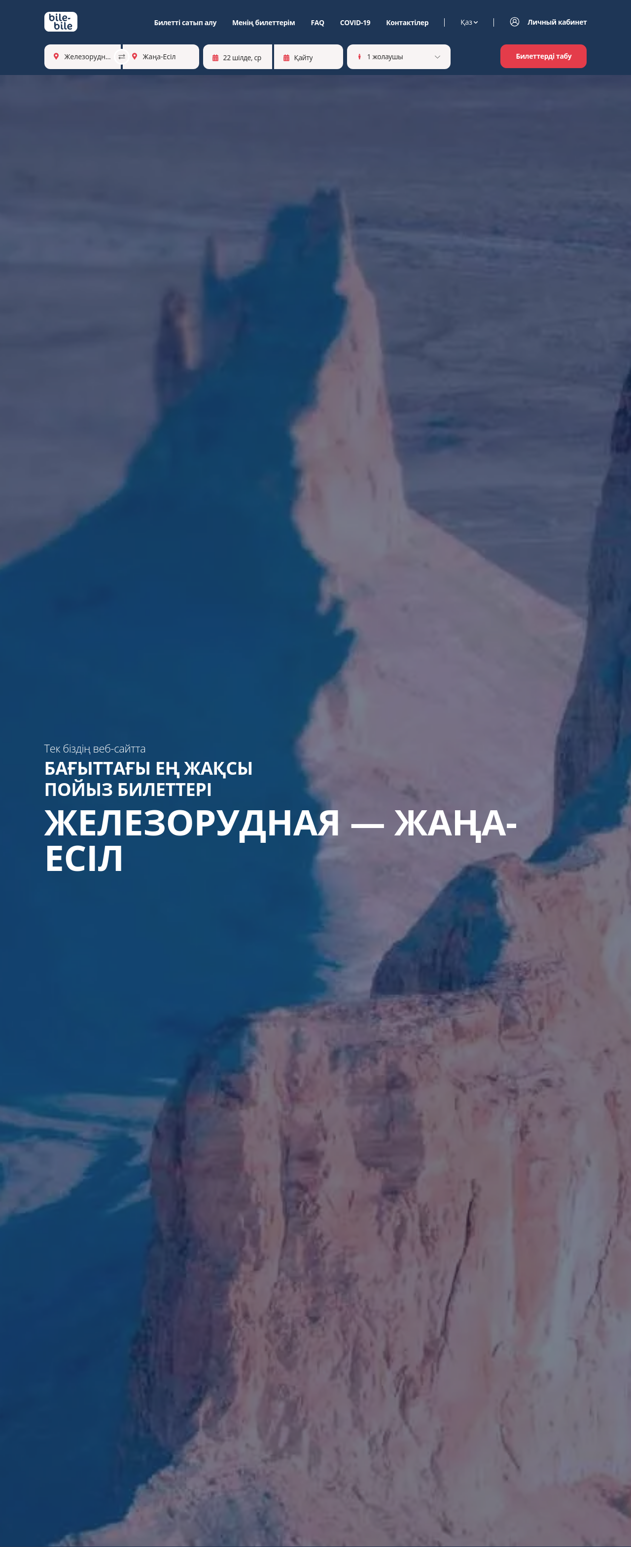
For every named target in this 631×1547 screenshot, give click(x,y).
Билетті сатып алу (185, 22)
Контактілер (407, 22)
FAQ (317, 22)
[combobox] (66, 56)
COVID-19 (355, 22)
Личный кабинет (557, 22)
